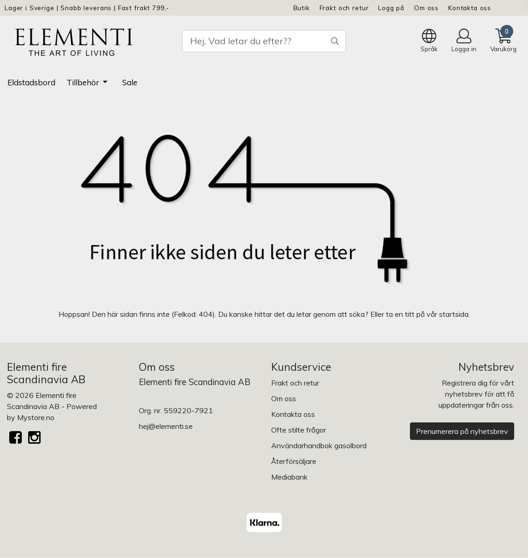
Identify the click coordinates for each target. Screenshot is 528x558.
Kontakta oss (469, 8)
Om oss (426, 8)
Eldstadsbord (31, 82)
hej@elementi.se (166, 426)
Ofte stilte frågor (298, 429)
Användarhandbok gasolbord (319, 445)
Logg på (391, 8)
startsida (454, 314)
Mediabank (289, 476)
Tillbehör (83, 82)
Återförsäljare (293, 461)
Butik (301, 8)
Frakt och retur (344, 8)
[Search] (264, 41)
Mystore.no (35, 417)
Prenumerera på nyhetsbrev (462, 431)
